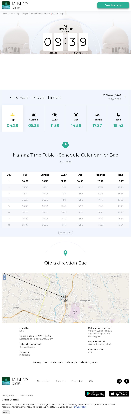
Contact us (77, 381)
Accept (5, 412)
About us (60, 381)
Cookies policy (26, 395)
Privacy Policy (79, 407)
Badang (37, 362)
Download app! (113, 5)
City (17, 13)
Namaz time (43, 381)
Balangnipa (71, 362)
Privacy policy (8, 395)
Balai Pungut (56, 362)
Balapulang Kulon (89, 362)
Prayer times (7, 13)
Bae (45, 362)
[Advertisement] (62, 71)
